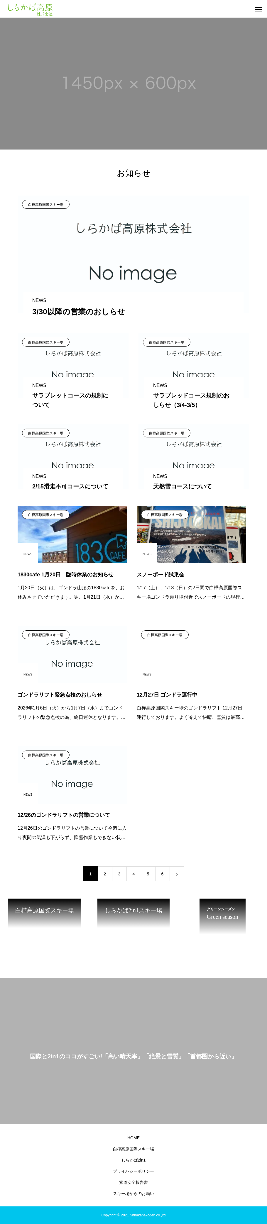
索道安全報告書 (133, 1182)
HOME (133, 1137)
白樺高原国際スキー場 (45, 205)
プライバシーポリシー (133, 1171)
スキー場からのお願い (133, 1193)
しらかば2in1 (133, 1160)
